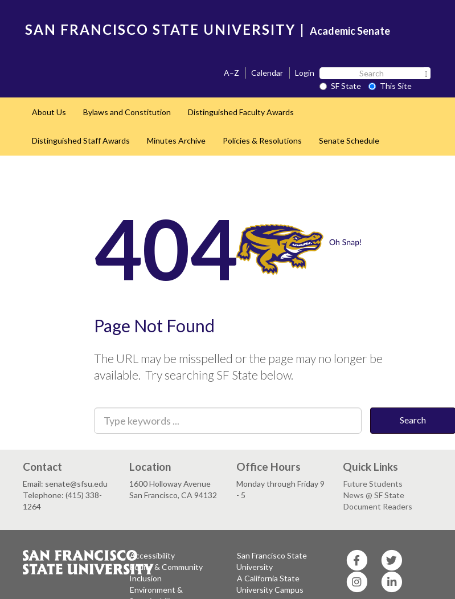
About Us (49, 112)
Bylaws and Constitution (127, 112)
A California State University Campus (270, 583)
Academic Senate (350, 31)
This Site (390, 86)
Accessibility (152, 555)
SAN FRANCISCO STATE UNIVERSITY (160, 29)
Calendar (267, 73)
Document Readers (377, 506)
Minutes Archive (176, 140)
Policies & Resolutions (262, 140)
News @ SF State (373, 495)
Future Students (373, 483)
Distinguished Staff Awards (81, 140)
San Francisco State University (271, 561)
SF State (340, 86)
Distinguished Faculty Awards (241, 112)
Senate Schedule (349, 140)
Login (304, 73)
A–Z (231, 73)
